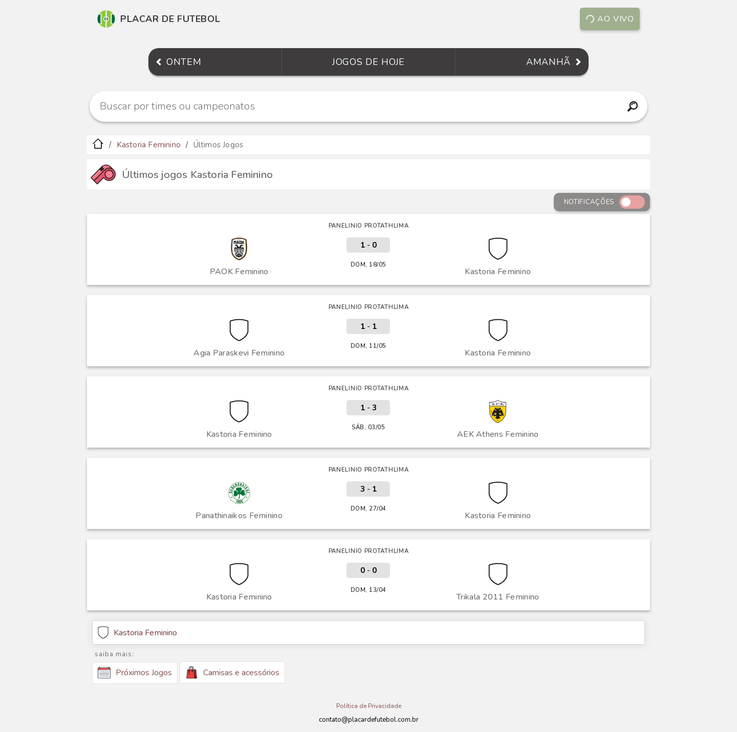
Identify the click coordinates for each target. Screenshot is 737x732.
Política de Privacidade (368, 706)
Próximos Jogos (135, 673)
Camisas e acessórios (232, 672)
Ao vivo (610, 19)
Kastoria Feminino (149, 145)
